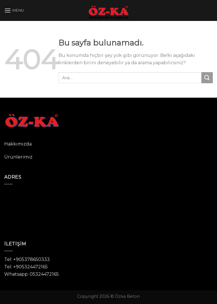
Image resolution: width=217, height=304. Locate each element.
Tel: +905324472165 (26, 266)
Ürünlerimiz (18, 157)
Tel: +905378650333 (27, 259)
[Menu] (14, 10)
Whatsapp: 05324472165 (31, 274)
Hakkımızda (18, 144)
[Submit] (207, 77)
